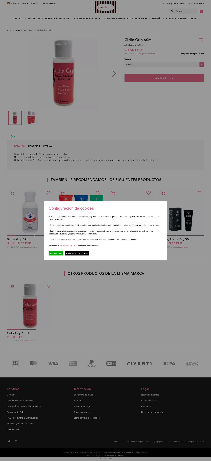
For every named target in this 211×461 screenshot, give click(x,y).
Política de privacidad (68, 245)
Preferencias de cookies (77, 253)
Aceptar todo (55, 253)
